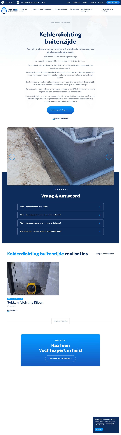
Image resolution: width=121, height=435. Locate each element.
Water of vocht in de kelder (42, 9)
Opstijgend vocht (23, 10)
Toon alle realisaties (60, 321)
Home (68, 2)
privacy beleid (109, 423)
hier (51, 85)
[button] (54, 189)
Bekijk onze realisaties (60, 118)
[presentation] (12, 157)
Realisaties (76, 2)
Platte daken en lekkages (107, 10)
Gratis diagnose (113, 2)
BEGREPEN (99, 429)
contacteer (68, 99)
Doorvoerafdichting (61, 9)
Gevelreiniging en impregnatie (87, 10)
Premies (85, 2)
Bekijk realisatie (12, 310)
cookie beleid (100, 423)
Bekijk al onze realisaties (105, 254)
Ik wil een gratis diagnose (60, 110)
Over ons (93, 2)
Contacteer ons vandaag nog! (60, 358)
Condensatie (74, 9)
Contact (101, 2)
